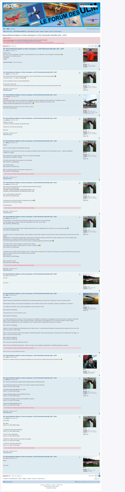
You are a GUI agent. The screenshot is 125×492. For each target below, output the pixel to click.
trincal (84, 62)
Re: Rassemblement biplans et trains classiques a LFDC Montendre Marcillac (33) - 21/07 (33, 49)
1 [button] (97, 46)
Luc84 (84, 369)
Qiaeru (57, 486)
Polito (84, 305)
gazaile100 (85, 108)
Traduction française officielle (49, 486)
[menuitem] (5, 29)
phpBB (47, 484)
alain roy (85, 83)
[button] (95, 46)
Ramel (84, 284)
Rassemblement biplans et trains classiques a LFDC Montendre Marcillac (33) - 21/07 (34, 35)
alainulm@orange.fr (8, 90)
